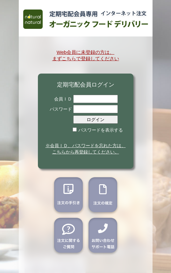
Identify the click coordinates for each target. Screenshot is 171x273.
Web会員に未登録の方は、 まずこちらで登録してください (85, 55)
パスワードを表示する (100, 130)
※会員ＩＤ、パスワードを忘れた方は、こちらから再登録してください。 (86, 148)
